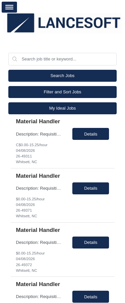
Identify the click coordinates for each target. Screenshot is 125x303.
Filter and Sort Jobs (62, 91)
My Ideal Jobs (62, 108)
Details (90, 134)
